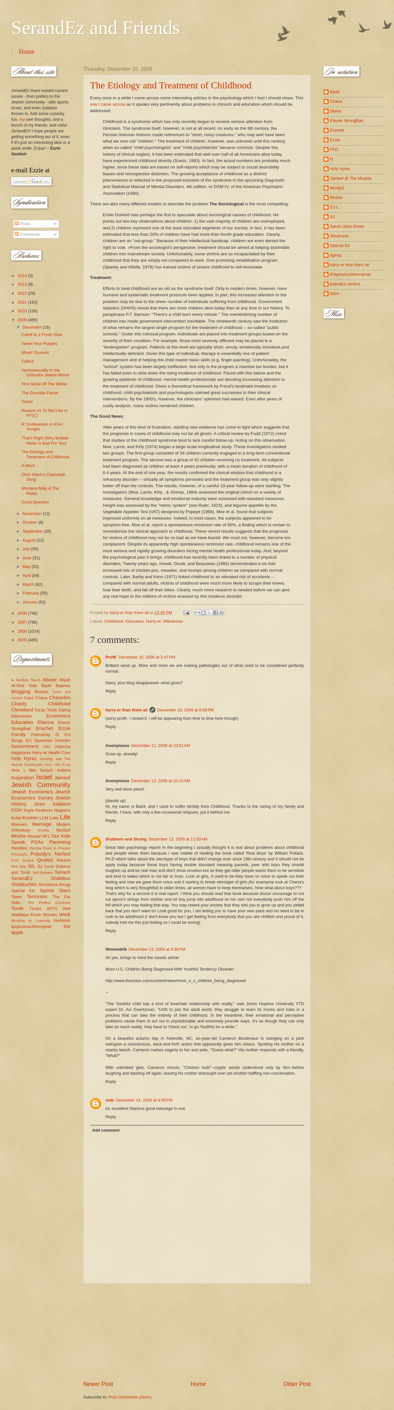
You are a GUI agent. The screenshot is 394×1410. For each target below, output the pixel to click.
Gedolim (62, 740)
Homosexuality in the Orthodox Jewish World (45, 372)
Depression (21, 716)
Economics (58, 715)
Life (65, 817)
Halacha (62, 746)
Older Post (297, 1384)
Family (18, 734)
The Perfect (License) (49, 903)
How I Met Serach (32, 770)
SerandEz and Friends (95, 27)
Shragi (64, 884)
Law (53, 817)
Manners (19, 824)
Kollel (16, 818)
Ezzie (64, 728)
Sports (47, 890)
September (33, 531)
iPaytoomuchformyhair (350, 274)
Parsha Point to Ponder (49, 848)
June (27, 557)
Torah (17, 908)
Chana (41, 697)
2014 (23, 275)
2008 (23, 613)
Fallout (27, 361)
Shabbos (60, 878)
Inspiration (22, 777)
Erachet (44, 728)
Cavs (28, 697)
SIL (31, 866)
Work (64, 914)
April (27, 575)
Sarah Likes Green (347, 226)
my (22, 119)
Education (134, 621)
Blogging (20, 691)
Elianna (45, 722)
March (28, 584)
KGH (16, 810)
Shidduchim (24, 884)
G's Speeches (39, 740)
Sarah (49, 866)
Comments (27, 234)
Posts (22, 223)
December (32, 327)
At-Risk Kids (24, 685)
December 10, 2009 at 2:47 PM (147, 657)
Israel (44, 777)
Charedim (59, 697)
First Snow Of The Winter (44, 383)
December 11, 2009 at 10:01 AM (160, 745)
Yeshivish (61, 920)
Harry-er (153, 621)
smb (109, 1100)
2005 (23, 639)
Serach (62, 872)
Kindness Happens (53, 810)
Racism (63, 860)
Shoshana (48, 884)
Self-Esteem (43, 872)
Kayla (29, 810)
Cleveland (22, 709)
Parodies (19, 848)
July (26, 548)
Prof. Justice (22, 860)
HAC (47, 747)
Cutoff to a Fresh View (41, 334)
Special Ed (340, 245)
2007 (23, 622)
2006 (23, 631)
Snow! (27, 401)
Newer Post (98, 1384)
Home (27, 51)
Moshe (18, 836)
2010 (23, 310)
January (30, 602)
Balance (62, 685)
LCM (43, 818)
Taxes (16, 896)
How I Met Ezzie (57, 764)
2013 (23, 284)
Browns (41, 691)
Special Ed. (23, 890)
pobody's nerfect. (345, 284)
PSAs (37, 842)
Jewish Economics (32, 791)
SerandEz (22, 878)
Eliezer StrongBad (346, 120)
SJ (39, 866)
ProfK (111, 657)
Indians (63, 770)
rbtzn (334, 293)
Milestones (173, 621)
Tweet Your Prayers (39, 343)
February (31, 593)
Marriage (42, 824)
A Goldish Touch (25, 680)
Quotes (45, 860)
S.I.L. (335, 207)
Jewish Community (40, 784)
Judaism (61, 804)
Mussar (34, 836)
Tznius (35, 908)
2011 (23, 302)
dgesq (335, 255)
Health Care (59, 752)
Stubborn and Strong (126, 839)
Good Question (35, 502)
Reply (110, 691)
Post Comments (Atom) (130, 1397)
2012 (23, 293)
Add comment (105, 1130)
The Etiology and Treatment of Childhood (170, 85)
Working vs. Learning (30, 920)
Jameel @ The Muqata (351, 178)
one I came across (108, 104)
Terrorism (37, 896)
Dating (64, 710)
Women (50, 914)
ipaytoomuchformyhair (31, 926)
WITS (52, 908)
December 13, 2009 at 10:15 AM (160, 780)
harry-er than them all (126, 710)
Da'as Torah (46, 710)
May (26, 566)
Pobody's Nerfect (50, 854)
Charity (19, 703)
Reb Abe (18, 866)
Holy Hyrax (24, 758)
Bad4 (46, 685)
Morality (43, 830)
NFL (46, 836)
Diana (335, 111)
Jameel (62, 777)
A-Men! (28, 465)
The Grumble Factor (39, 392)
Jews (39, 804)
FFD (334, 149)
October (30, 522)
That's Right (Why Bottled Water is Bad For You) (44, 440)
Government (24, 746)
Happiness (21, 752)
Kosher (30, 817)
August (29, 540)
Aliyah (64, 679)
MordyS (63, 830)
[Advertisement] (197, 1332)
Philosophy (19, 854)
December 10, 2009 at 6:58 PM (185, 710)
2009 (23, 319)
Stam (64, 890)
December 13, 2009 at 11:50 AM (178, 839)
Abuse (50, 679)
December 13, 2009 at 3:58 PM (157, 949)
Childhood (113, 621)
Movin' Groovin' (35, 352)
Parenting (59, 842)
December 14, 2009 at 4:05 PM (144, 1100)
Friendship (40, 734)
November (32, 513)
